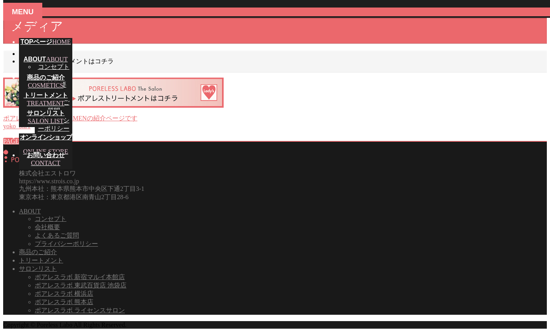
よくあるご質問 (57, 235)
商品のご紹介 (38, 252)
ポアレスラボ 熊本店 (64, 302)
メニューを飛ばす (28, 27)
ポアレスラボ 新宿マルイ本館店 (80, 277)
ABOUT (30, 211)
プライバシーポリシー (66, 243)
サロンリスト (38, 268)
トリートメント (41, 260)
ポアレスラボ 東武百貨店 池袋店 (80, 285)
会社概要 (47, 227)
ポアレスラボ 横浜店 (64, 293)
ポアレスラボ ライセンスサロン (80, 310)
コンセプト (54, 66)
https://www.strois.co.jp (49, 181)
